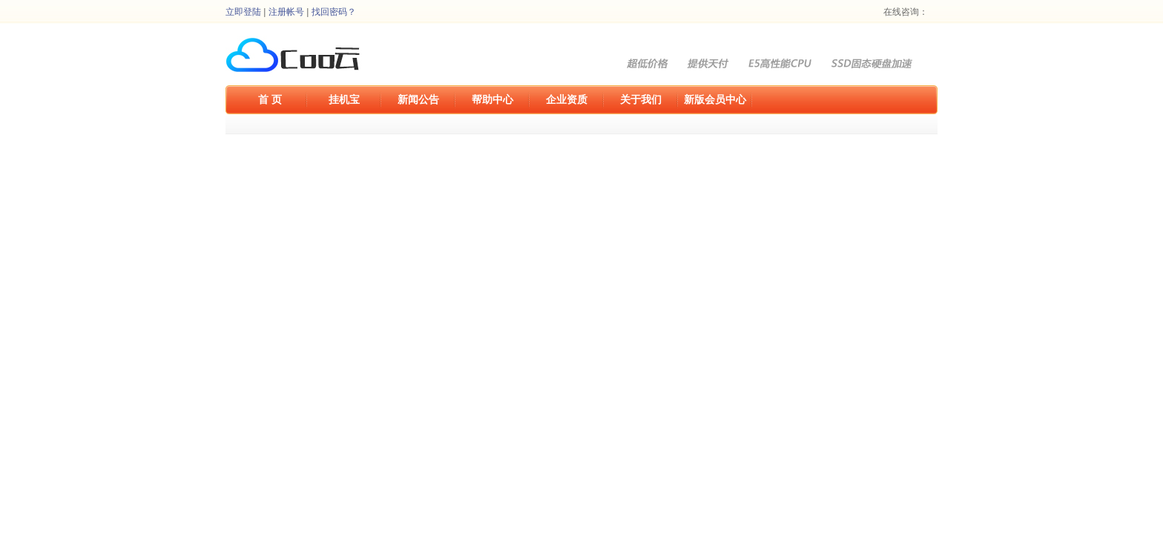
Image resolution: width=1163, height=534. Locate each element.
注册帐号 (286, 12)
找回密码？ (334, 12)
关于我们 (641, 99)
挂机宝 (344, 99)
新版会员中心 (715, 99)
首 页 (270, 99)
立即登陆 (243, 12)
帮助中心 (492, 99)
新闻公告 (418, 99)
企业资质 (566, 99)
